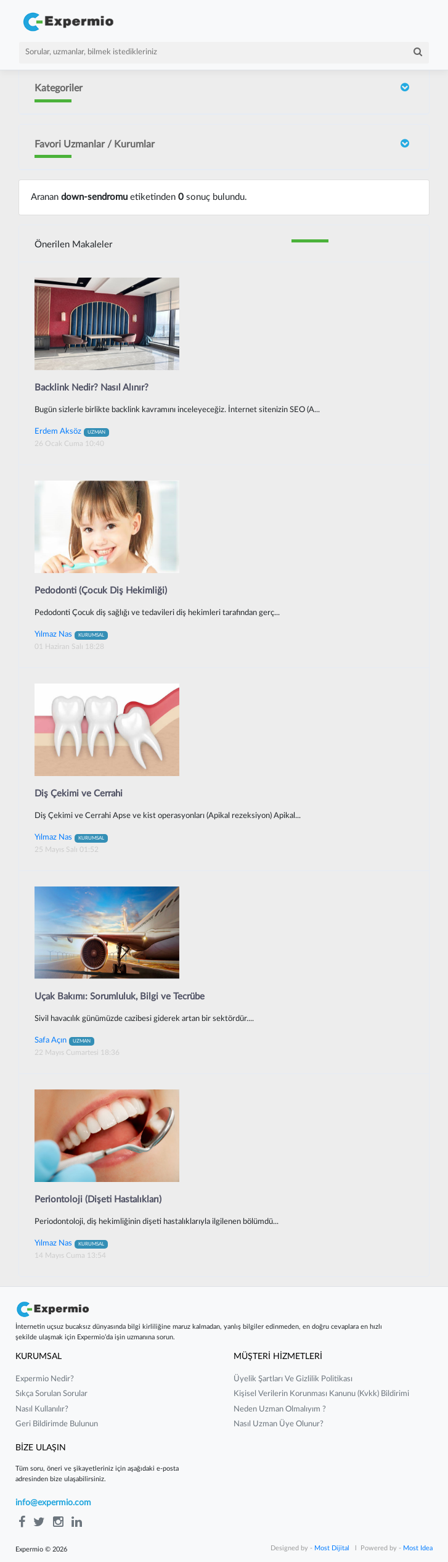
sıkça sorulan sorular (51, 1394)
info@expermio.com (53, 1502)
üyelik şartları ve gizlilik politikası (293, 1379)
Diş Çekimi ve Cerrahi (79, 793)
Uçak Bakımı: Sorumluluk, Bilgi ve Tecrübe (120, 996)
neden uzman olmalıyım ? (280, 1409)
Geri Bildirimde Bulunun (56, 1424)
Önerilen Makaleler (73, 244)
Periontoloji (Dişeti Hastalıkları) (98, 1199)
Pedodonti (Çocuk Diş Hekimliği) (101, 590)
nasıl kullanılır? (41, 1409)
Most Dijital (331, 1548)
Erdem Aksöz (72, 431)
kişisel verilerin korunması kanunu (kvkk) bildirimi (321, 1394)
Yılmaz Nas (71, 634)
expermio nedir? (44, 1379)
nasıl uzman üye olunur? (279, 1424)
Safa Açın (64, 1040)
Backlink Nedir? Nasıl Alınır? (92, 387)
